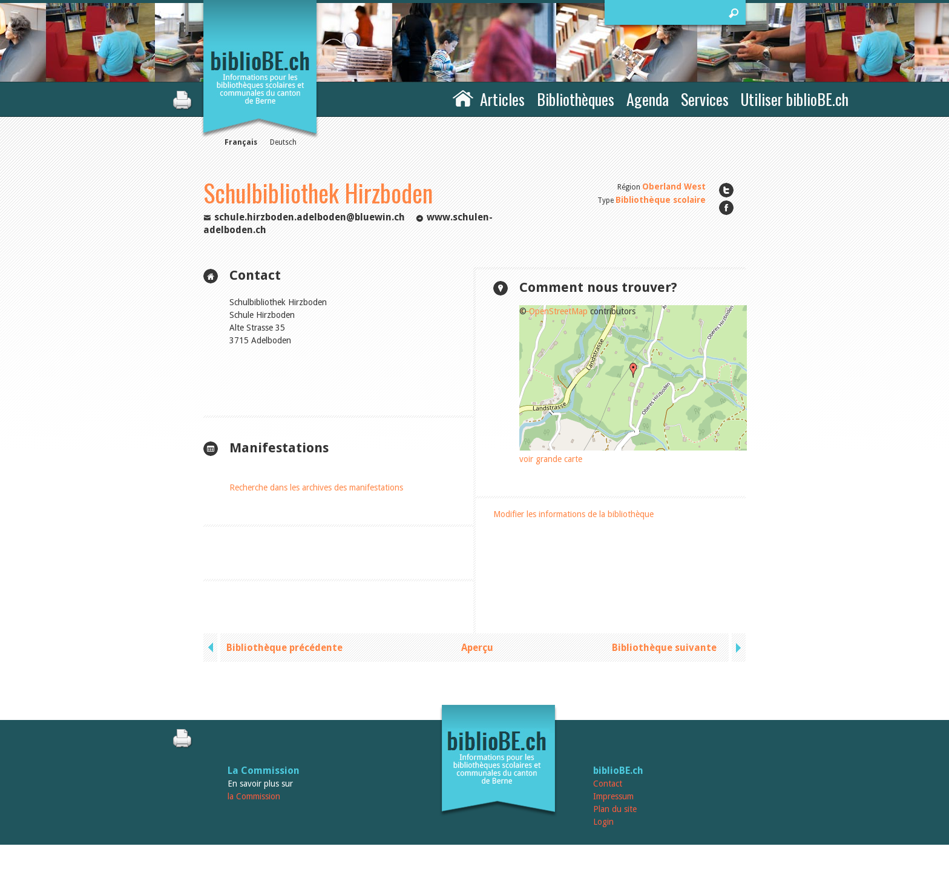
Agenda (647, 99)
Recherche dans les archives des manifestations (316, 487)
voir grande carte (550, 459)
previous (211, 647)
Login (603, 822)
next (737, 647)
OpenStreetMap (558, 311)
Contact (607, 783)
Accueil (463, 97)
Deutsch (283, 142)
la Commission (254, 796)
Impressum (613, 796)
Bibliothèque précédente (284, 647)
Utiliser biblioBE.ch (795, 99)
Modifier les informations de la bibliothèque (573, 514)
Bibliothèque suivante (664, 647)
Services (705, 99)
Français (241, 142)
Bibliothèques (575, 99)
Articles (502, 99)
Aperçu (477, 647)
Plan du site (615, 809)
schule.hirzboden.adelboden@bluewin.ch (309, 217)
